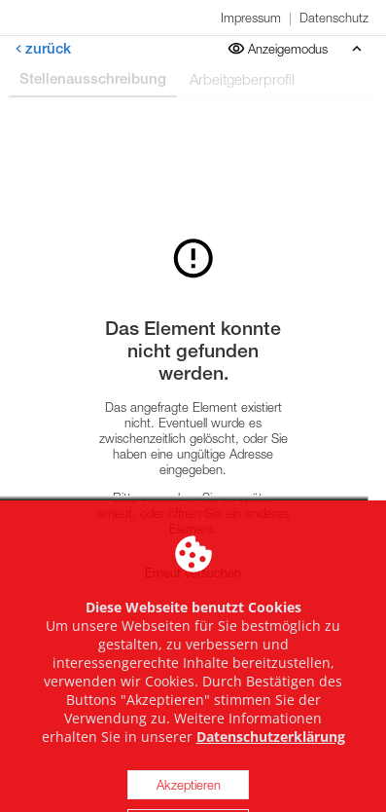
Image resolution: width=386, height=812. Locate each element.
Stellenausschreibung (92, 78)
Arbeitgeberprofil (242, 79)
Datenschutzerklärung (270, 772)
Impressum (251, 17)
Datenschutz (333, 17)
